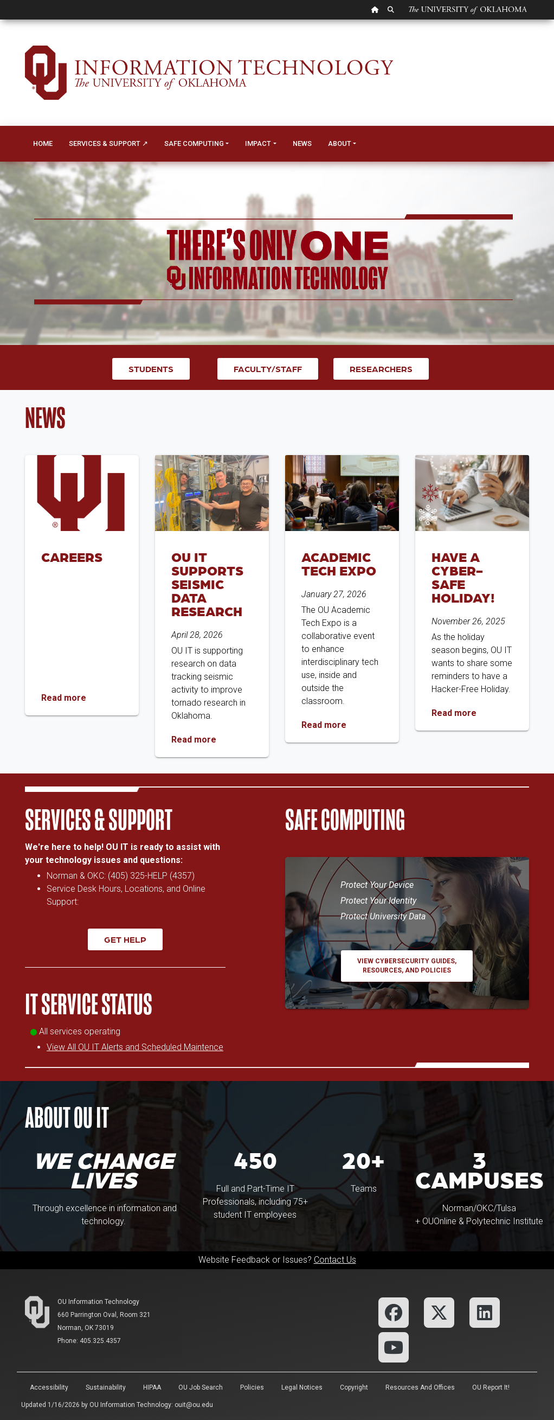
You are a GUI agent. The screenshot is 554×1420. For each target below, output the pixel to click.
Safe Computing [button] (194, 143)
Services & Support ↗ (108, 143)
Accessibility (49, 1387)
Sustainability (106, 1387)
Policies (252, 1387)
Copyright (354, 1387)
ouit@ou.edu (194, 1405)
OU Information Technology (98, 1302)
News (302, 143)
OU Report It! (491, 1387)
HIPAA (152, 1387)
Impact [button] (258, 143)
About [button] (339, 143)
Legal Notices (302, 1387)
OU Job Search (200, 1387)
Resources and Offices (420, 1387)
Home (43, 143)
